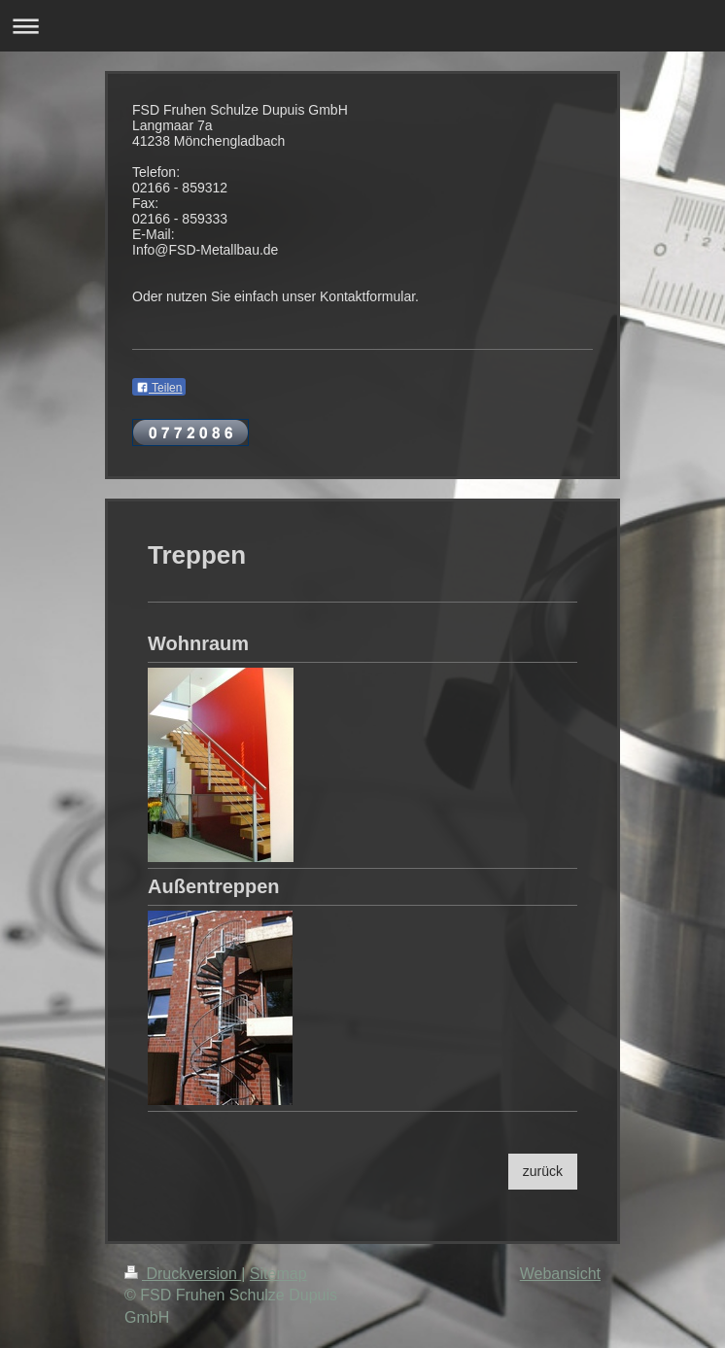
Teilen (159, 388)
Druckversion (182, 1273)
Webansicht (560, 1273)
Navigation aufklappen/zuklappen (362, 26)
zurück (543, 1171)
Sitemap (278, 1273)
